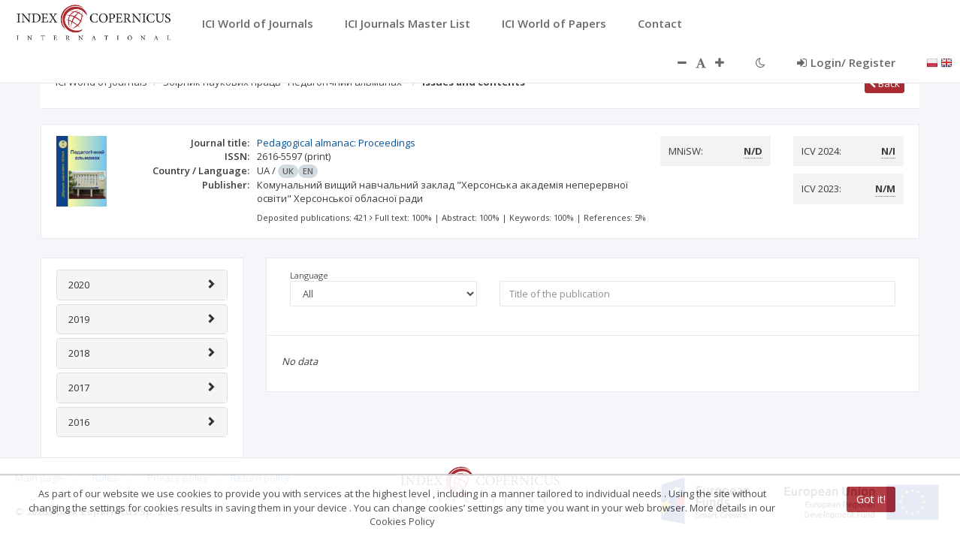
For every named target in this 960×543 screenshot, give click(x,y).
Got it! (871, 499)
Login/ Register (846, 62)
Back (884, 83)
